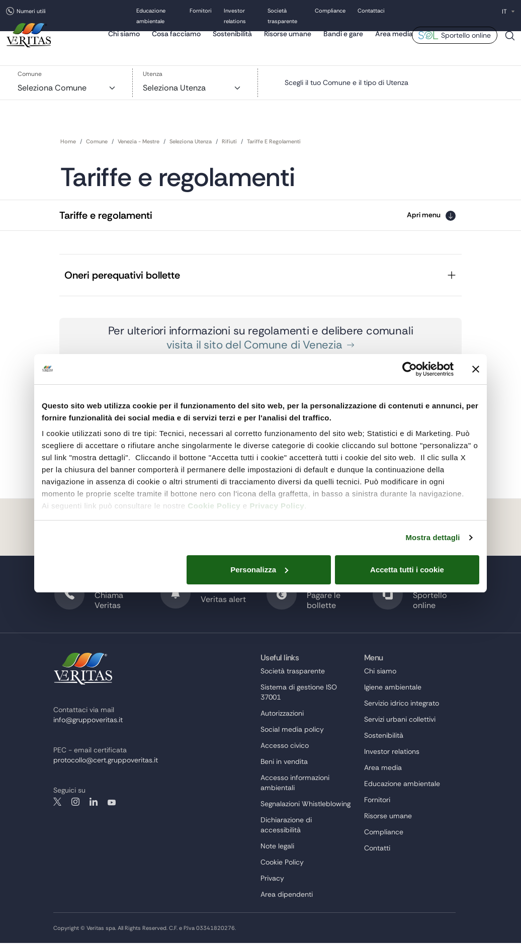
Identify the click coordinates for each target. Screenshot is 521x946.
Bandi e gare (343, 43)
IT (504, 12)
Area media (394, 43)
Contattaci (371, 11)
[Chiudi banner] (475, 369)
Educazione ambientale (402, 787)
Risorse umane (287, 43)
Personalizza (259, 569)
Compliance (330, 11)
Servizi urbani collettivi (400, 722)
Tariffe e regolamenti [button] (105, 213)
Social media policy (292, 732)
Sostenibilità (232, 43)
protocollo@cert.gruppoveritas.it (105, 763)
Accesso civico (284, 748)
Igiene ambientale (392, 690)
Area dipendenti (286, 897)
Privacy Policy (276, 505)
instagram (75, 805)
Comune (30, 75)
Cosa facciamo (176, 43)
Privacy (272, 881)
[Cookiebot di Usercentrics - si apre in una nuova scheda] (410, 369)
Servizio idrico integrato (401, 706)
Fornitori (201, 11)
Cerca (510, 48)
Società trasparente (292, 674)
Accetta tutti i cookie (407, 569)
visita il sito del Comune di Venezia (260, 348)
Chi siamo (124, 43)
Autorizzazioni (282, 716)
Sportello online (466, 44)
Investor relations (391, 754)
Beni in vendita (284, 764)
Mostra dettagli (432, 537)
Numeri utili (31, 11)
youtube (112, 805)
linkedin (94, 805)
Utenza (152, 75)
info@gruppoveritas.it (88, 723)
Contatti (377, 851)
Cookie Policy (214, 505)
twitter (57, 805)
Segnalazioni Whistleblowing (305, 807)
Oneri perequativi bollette (122, 276)
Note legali (277, 849)
